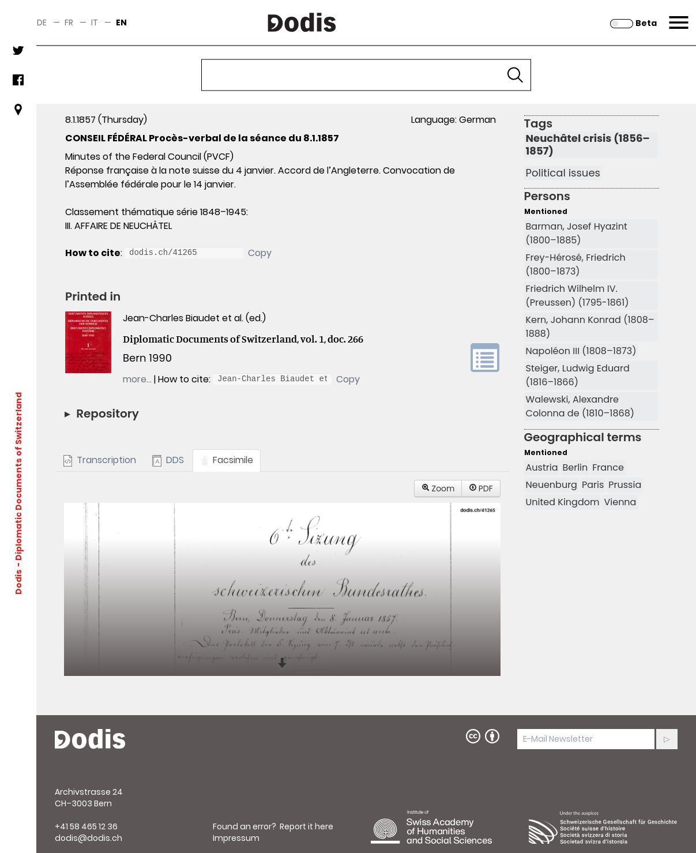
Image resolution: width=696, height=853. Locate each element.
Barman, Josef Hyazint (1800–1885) (576, 233)
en (121, 22)
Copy (260, 253)
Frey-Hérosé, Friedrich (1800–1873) (576, 264)
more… (137, 379)
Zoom (438, 488)
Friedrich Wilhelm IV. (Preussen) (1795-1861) (577, 295)
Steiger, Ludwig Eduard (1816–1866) (578, 375)
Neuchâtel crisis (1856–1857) (588, 144)
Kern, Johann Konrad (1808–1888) (590, 326)
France (608, 467)
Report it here (306, 826)
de (42, 22)
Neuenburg (551, 484)
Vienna (620, 502)
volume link (485, 357)
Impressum (236, 838)
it (94, 22)
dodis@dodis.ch (88, 838)
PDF (481, 488)
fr (69, 22)
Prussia (624, 484)
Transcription (99, 460)
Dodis (18, 582)
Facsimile (226, 460)
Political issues (563, 173)
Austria (542, 467)
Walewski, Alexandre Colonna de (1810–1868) (580, 406)
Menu (677, 15)
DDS (167, 460)
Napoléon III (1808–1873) (581, 351)
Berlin (575, 467)
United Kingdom (563, 502)
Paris (593, 484)
